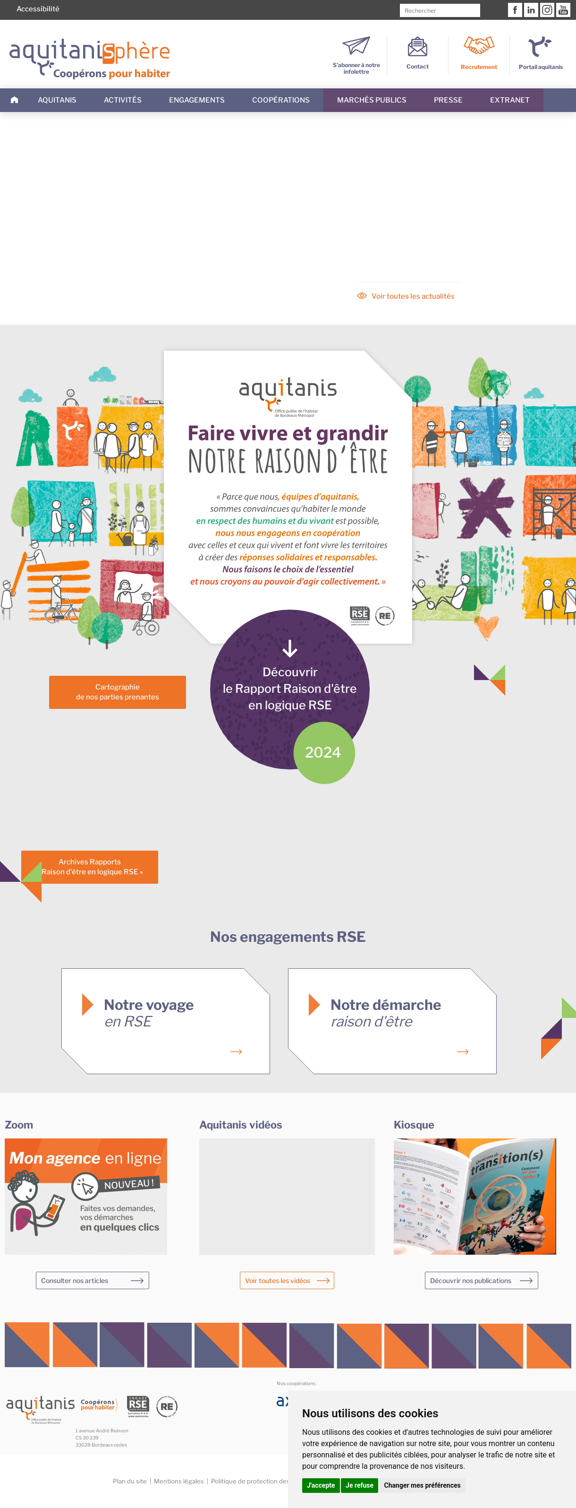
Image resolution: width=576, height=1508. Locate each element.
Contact (418, 63)
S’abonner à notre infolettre (356, 65)
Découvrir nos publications (470, 1280)
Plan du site (130, 1481)
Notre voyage (149, 1013)
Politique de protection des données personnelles (284, 1481)
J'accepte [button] (321, 1485)
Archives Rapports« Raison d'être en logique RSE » (90, 867)
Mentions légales (179, 1481)
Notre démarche (385, 1013)
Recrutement (479, 66)
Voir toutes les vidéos (277, 1280)
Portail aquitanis (541, 66)
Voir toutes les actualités (413, 296)
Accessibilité (38, 9)
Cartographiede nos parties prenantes (117, 692)
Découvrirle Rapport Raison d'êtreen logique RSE (290, 688)
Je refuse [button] (359, 1485)
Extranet (510, 100)
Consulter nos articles (74, 1280)
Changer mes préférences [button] (422, 1485)
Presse (448, 100)
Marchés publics (372, 100)
